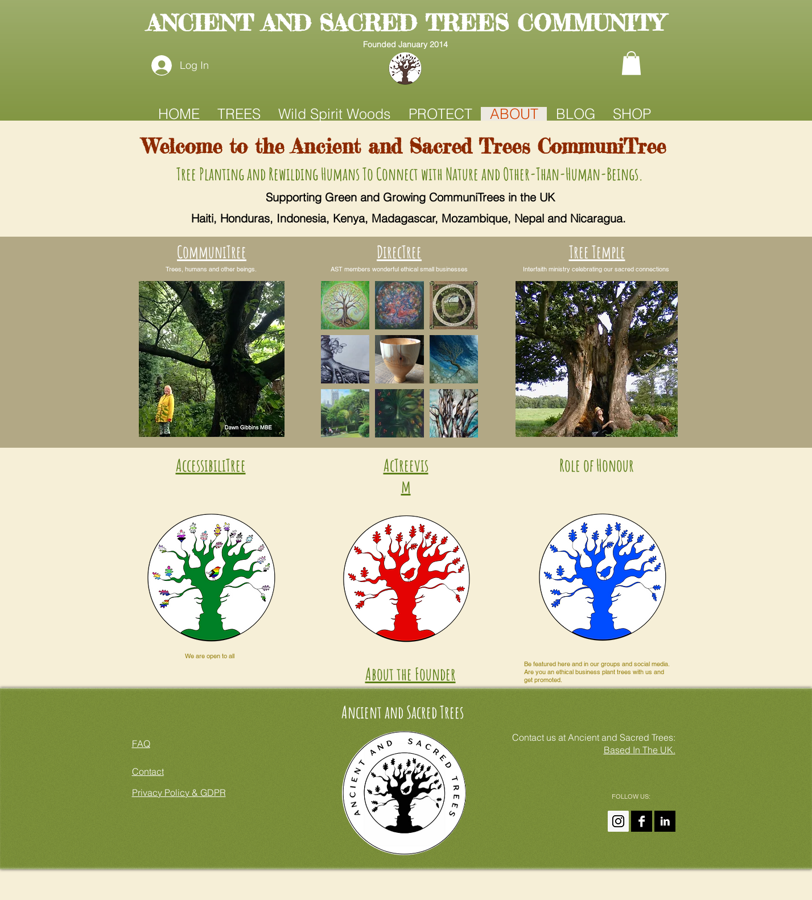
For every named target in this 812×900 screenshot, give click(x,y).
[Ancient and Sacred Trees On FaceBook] (641, 821)
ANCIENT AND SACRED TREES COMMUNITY (405, 23)
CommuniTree (211, 251)
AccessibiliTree (211, 465)
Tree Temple (597, 251)
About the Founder (410, 673)
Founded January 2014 (405, 44)
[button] (631, 63)
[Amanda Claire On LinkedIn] (664, 821)
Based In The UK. (639, 749)
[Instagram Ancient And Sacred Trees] (618, 821)
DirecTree (399, 251)
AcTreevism (406, 476)
